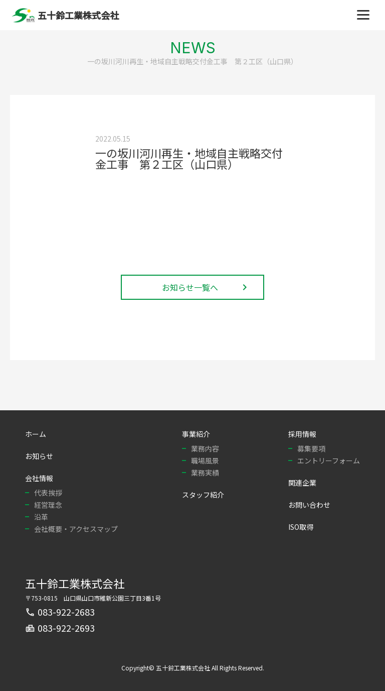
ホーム (35, 434)
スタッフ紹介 (203, 495)
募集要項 (311, 448)
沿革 (41, 516)
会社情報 (39, 478)
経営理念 (48, 504)
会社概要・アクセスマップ (76, 528)
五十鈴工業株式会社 (74, 583)
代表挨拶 (48, 492)
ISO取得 (300, 527)
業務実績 (205, 472)
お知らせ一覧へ (206, 287)
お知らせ (39, 456)
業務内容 (205, 448)
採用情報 (302, 434)
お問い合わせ (309, 505)
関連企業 (302, 483)
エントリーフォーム (328, 460)
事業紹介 (196, 434)
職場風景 (205, 460)
